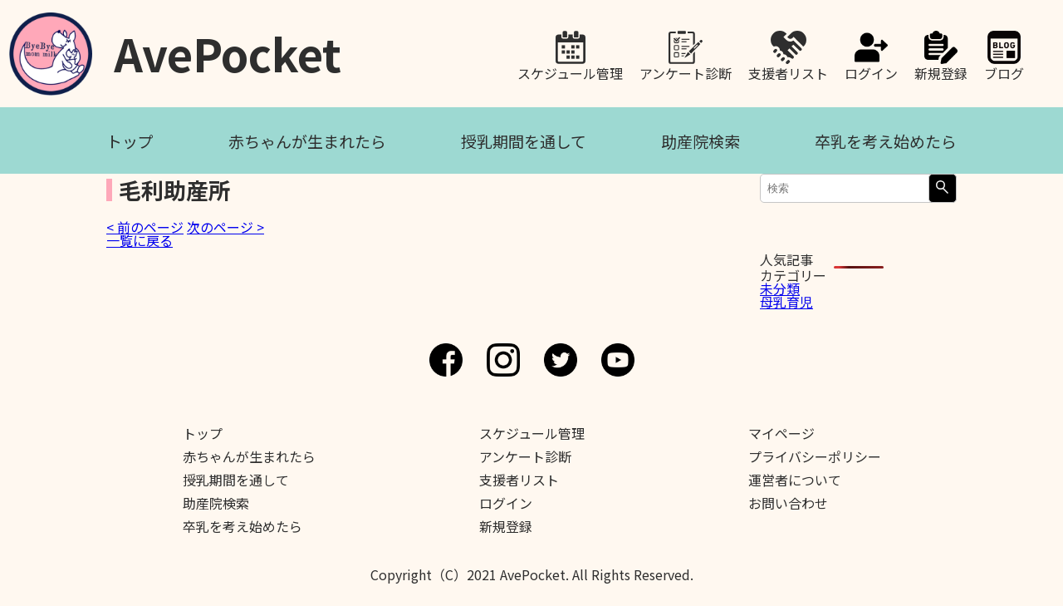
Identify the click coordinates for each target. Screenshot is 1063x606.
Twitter (560, 360)
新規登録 (940, 71)
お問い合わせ (788, 503)
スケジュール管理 (570, 71)
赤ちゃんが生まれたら (307, 141)
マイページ (781, 433)
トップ (130, 141)
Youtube (617, 360)
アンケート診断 (685, 71)
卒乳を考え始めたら (886, 141)
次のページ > (225, 227)
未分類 (780, 288)
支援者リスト (788, 71)
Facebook (446, 360)
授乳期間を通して (523, 141)
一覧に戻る (139, 240)
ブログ (1004, 71)
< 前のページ (145, 227)
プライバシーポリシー (814, 456)
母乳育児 (786, 302)
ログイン (871, 71)
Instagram (503, 360)
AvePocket (227, 48)
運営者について (794, 480)
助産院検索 (700, 141)
